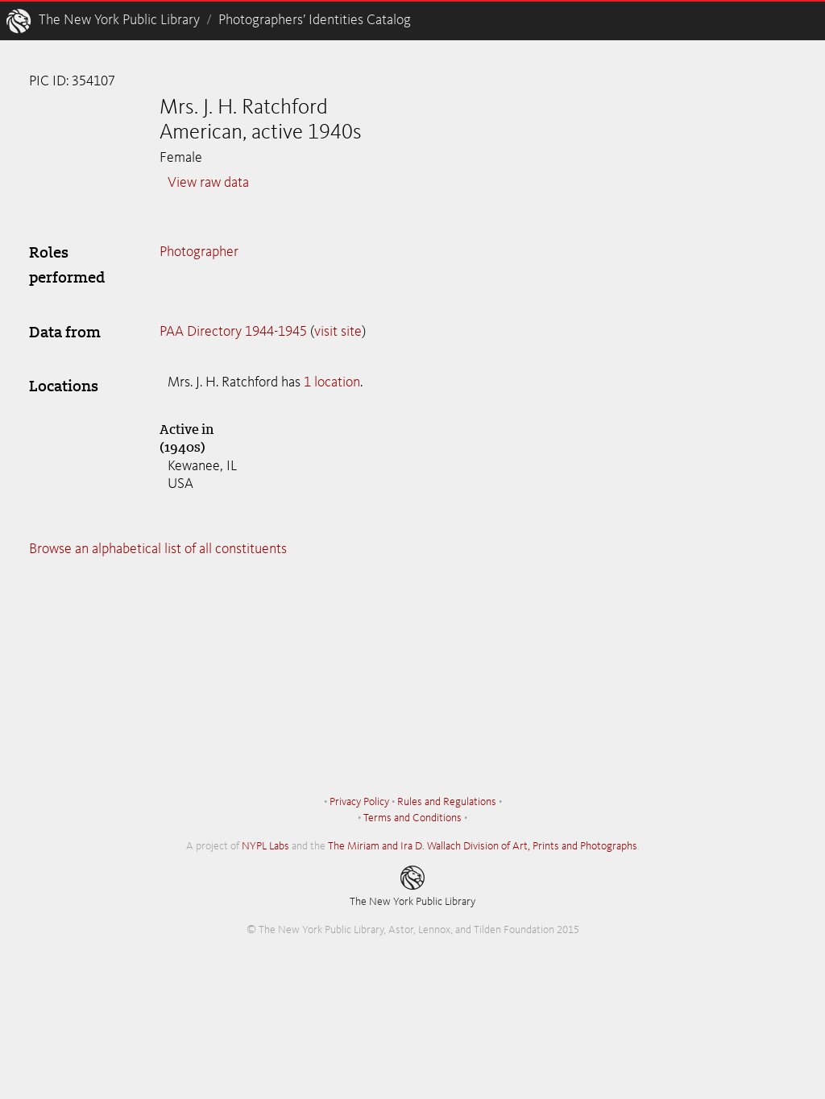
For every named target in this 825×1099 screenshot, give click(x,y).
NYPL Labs (265, 846)
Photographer (199, 252)
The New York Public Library (119, 20)
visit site (338, 331)
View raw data (208, 183)
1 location (332, 382)
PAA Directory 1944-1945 (233, 331)
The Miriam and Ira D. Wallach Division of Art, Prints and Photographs (482, 846)
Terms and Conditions (412, 818)
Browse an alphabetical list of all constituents (158, 549)
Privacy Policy (359, 802)
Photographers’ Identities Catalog (314, 20)
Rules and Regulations (446, 802)
